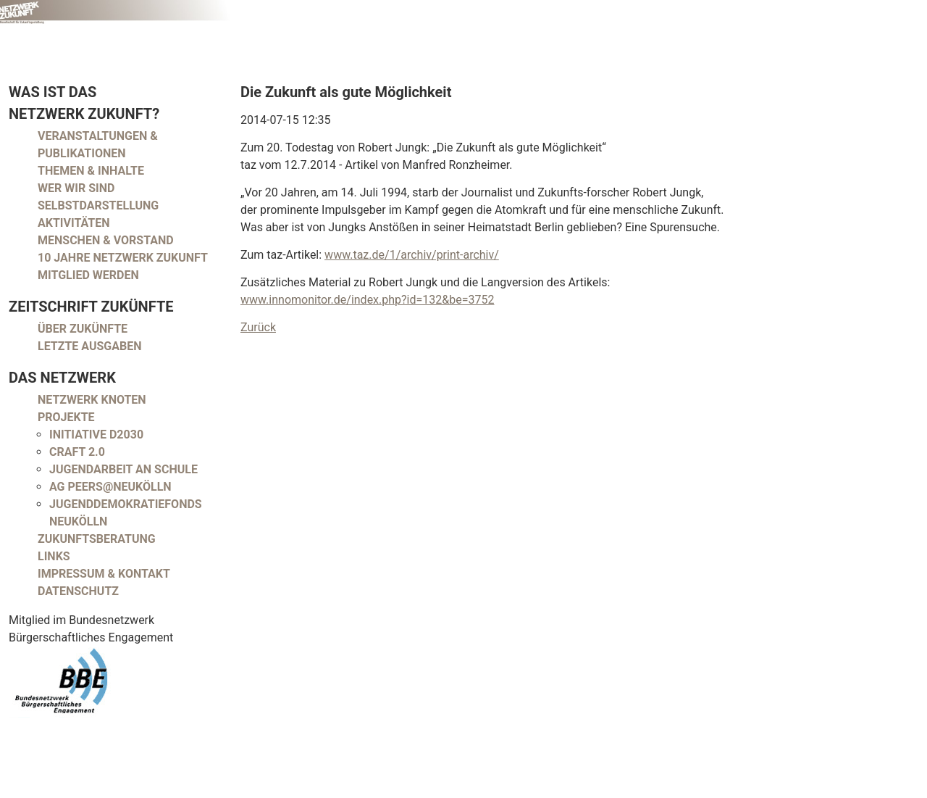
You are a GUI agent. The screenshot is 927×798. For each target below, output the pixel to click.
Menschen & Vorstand (106, 240)
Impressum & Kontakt (104, 574)
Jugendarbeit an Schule (123, 469)
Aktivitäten (74, 223)
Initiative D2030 (96, 434)
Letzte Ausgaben (90, 346)
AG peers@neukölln (110, 487)
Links (54, 556)
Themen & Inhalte (91, 171)
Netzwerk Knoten (92, 400)
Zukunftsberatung (97, 539)
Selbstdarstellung (98, 205)
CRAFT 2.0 (77, 452)
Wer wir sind (76, 188)
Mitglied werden (88, 275)
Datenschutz (78, 591)
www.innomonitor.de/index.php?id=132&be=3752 (367, 300)
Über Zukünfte (82, 329)
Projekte (66, 417)
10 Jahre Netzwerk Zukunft (123, 258)
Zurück (258, 327)
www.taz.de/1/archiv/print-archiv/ (411, 255)
